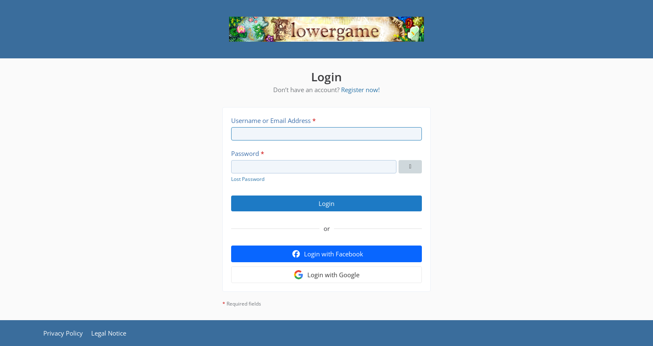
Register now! (360, 89)
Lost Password (247, 179)
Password (245, 153)
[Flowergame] (326, 29)
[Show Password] (410, 166)
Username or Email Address (271, 120)
